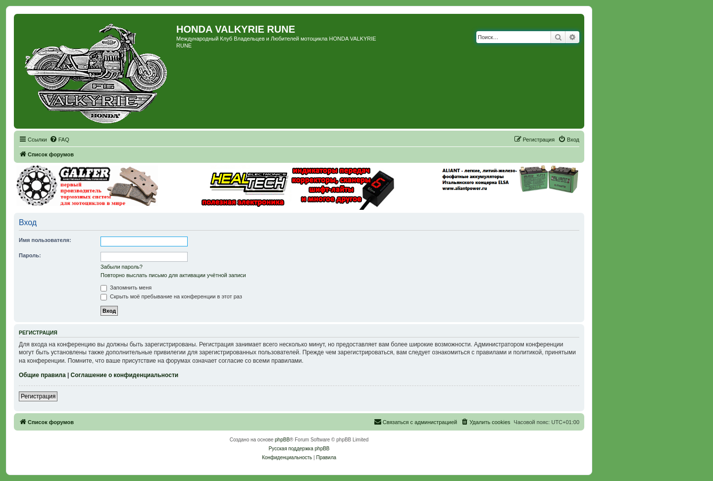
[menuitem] (59, 139)
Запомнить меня (126, 287)
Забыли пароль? (122, 267)
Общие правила (42, 375)
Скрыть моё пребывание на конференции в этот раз (171, 296)
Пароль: (30, 255)
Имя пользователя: (45, 240)
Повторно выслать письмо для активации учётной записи (173, 275)
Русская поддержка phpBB (298, 448)
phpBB (282, 439)
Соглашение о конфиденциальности (125, 375)
